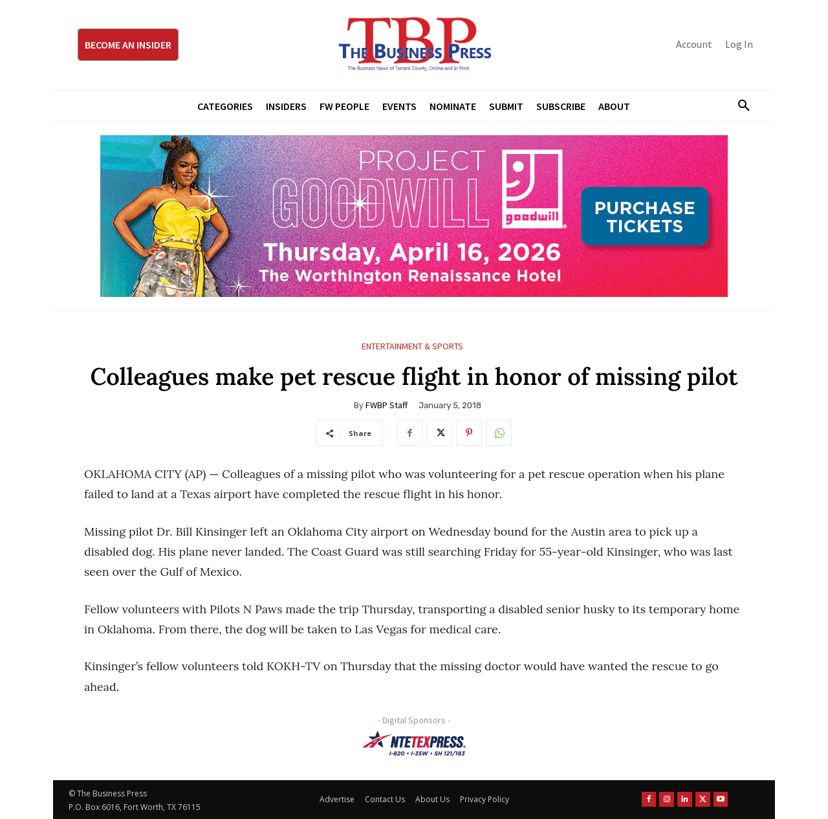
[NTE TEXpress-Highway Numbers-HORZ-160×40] (414, 743)
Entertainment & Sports (412, 346)
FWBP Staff (386, 405)
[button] (738, 106)
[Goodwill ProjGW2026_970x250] (414, 216)
